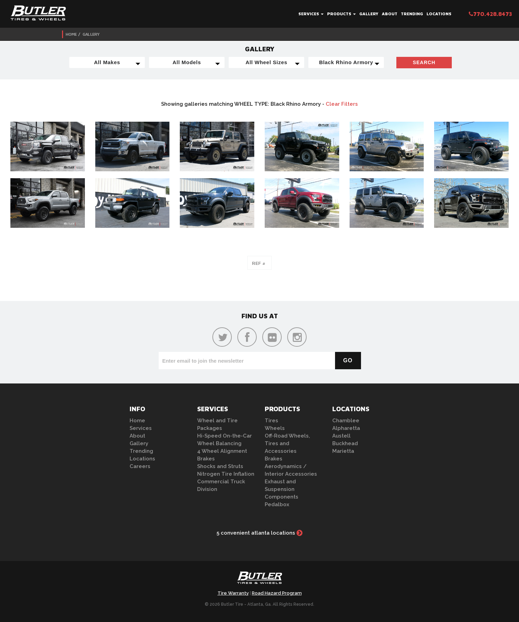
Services (311, 13)
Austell (341, 436)
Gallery (368, 13)
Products (341, 13)
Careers (140, 466)
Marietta (343, 451)
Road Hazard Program (277, 593)
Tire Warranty (233, 593)
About (389, 13)
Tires (271, 420)
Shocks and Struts (220, 466)
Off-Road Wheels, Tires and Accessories (287, 443)
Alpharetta (346, 428)
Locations (438, 13)
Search (424, 62)
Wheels (275, 428)
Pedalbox (277, 504)
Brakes (206, 459)
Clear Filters (342, 104)
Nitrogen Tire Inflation (225, 474)
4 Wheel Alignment (222, 451)
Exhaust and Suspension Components (281, 489)
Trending (412, 13)
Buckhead (345, 443)
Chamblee (345, 420)
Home (71, 34)
